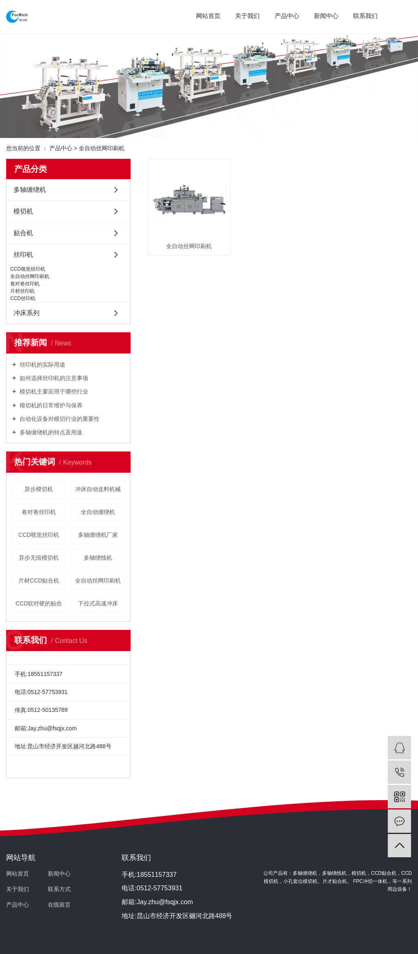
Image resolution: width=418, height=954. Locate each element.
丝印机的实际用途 (41, 364)
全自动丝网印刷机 (102, 148)
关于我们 (247, 15)
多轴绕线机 (98, 557)
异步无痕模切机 (39, 557)
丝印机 (23, 254)
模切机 (23, 211)
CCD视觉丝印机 (27, 269)
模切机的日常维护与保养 (50, 405)
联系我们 (365, 15)
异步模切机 (38, 489)
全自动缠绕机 (98, 512)
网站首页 (208, 15)
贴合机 (23, 232)
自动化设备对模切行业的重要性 (59, 419)
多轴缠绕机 (29, 189)
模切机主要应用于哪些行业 (53, 391)
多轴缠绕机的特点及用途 (50, 432)
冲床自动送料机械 (98, 489)
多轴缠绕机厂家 (98, 534)
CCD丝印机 (23, 298)
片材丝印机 (22, 291)
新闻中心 (326, 15)
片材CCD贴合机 (38, 580)
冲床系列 (26, 312)
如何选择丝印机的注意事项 (53, 378)
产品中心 (287, 15)
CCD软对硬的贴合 (39, 603)
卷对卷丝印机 (25, 284)
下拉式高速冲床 (98, 603)
